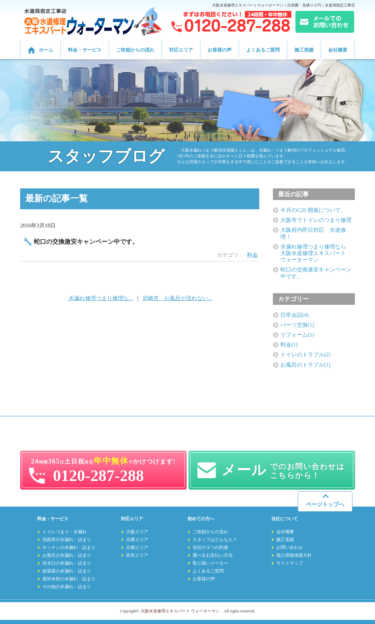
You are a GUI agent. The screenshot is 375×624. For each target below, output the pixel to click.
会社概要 (337, 50)
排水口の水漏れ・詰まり (66, 563)
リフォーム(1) (297, 335)
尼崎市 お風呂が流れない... (177, 298)
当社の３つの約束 (210, 547)
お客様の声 (220, 50)
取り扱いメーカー (210, 563)
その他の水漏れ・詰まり (66, 586)
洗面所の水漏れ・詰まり (66, 539)
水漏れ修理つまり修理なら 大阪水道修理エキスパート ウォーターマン (315, 253)
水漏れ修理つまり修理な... (100, 298)
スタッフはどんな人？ (215, 539)
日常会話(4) (294, 315)
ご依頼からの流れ (135, 50)
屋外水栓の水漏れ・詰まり (69, 579)
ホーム (46, 50)
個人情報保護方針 (294, 555)
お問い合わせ (289, 547)
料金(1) (289, 345)
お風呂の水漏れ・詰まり (66, 555)
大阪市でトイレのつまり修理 (315, 220)
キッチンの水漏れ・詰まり (69, 547)
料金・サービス (84, 50)
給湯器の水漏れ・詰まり (66, 571)
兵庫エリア (137, 539)
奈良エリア (137, 555)
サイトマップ (289, 563)
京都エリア (137, 547)
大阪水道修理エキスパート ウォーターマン (180, 611)
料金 (252, 255)
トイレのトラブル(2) (305, 354)
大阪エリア (137, 531)
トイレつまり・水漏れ (64, 531)
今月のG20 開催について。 (313, 210)
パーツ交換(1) (297, 325)
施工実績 (304, 50)
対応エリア (181, 50)
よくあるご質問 (263, 50)
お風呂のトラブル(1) (305, 365)
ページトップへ (325, 504)
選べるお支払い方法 (213, 555)
